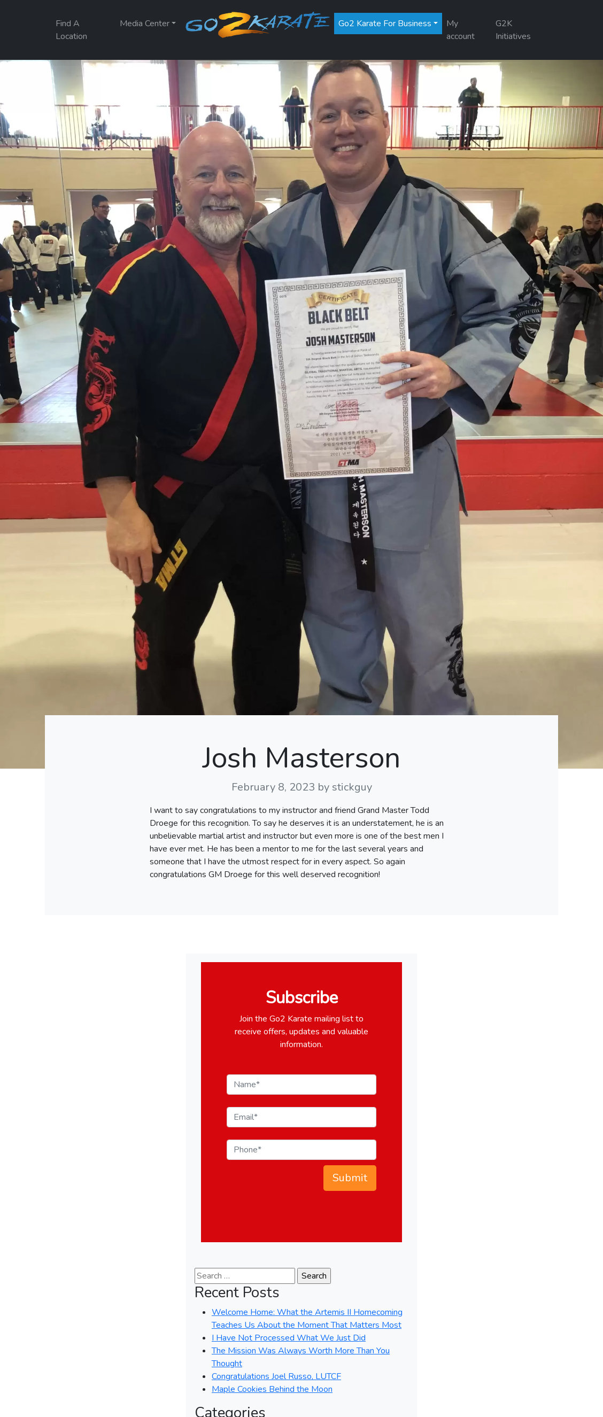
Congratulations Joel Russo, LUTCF (276, 1376)
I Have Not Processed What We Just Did (289, 1338)
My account (460, 30)
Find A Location (71, 30)
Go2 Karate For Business (384, 23)
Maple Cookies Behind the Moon (272, 1389)
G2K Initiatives (513, 30)
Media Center (144, 23)
